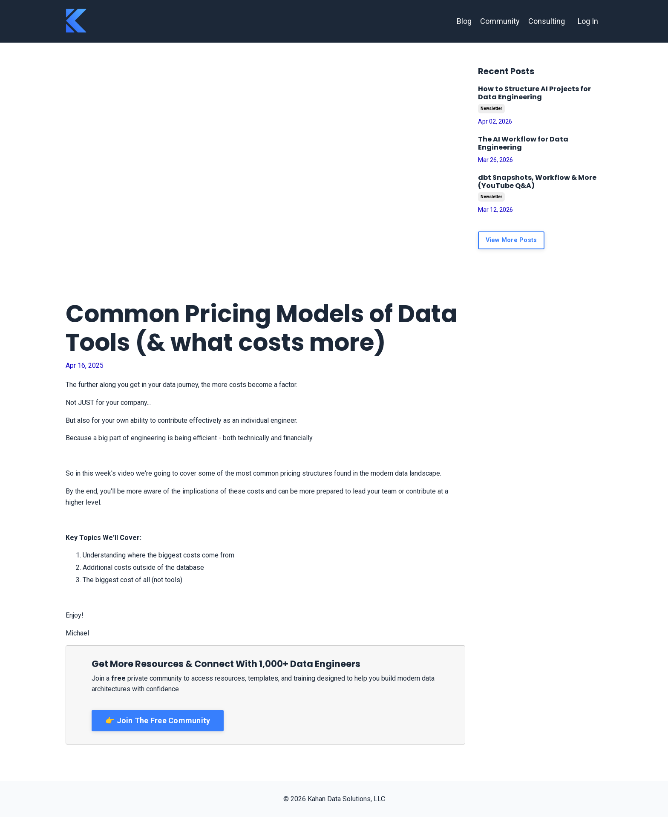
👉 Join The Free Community (157, 720)
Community (500, 21)
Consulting (546, 21)
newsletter (491, 108)
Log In (588, 21)
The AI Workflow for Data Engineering (523, 143)
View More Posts (511, 240)
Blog (464, 21)
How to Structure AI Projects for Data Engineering (534, 93)
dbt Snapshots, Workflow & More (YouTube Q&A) (537, 181)
